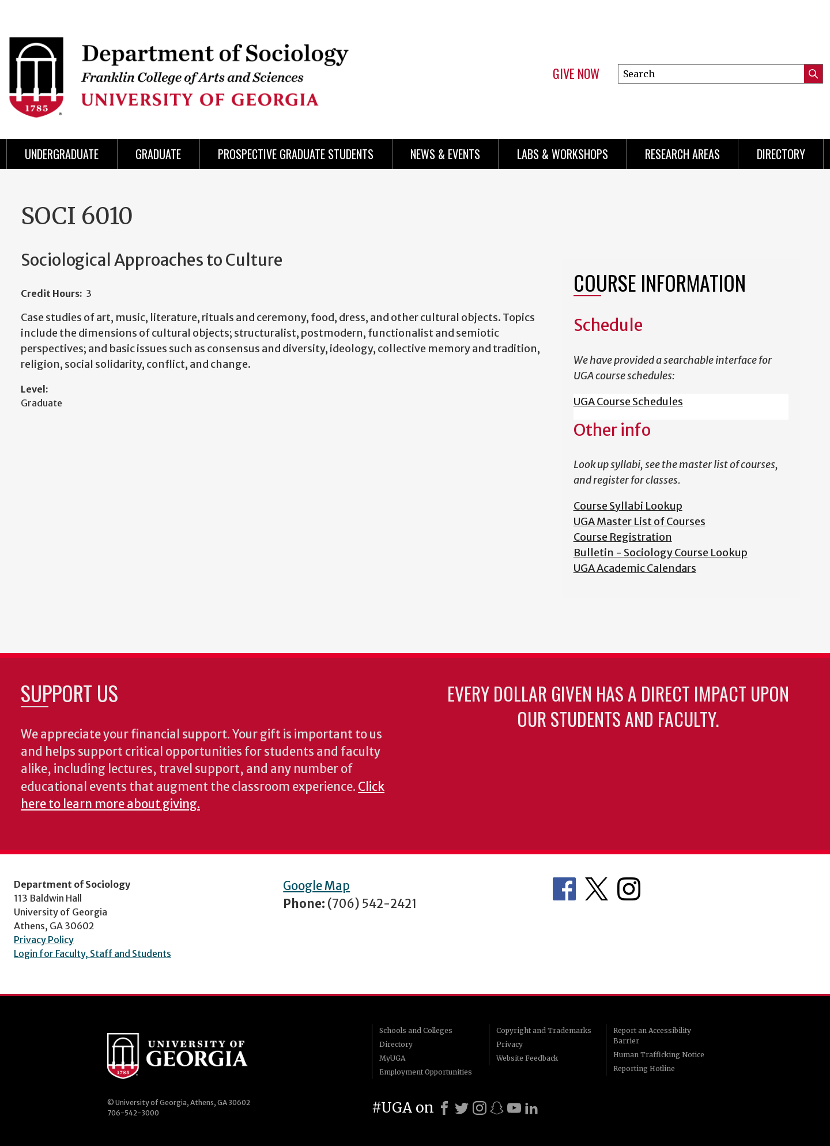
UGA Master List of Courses (639, 521)
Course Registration (623, 537)
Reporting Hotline (644, 1068)
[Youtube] (514, 1108)
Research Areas (682, 154)
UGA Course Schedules (628, 401)
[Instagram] (479, 1108)
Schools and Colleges (415, 1030)
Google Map (316, 886)
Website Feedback (527, 1058)
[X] (462, 1108)
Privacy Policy (44, 939)
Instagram (628, 888)
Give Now (576, 74)
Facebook (564, 888)
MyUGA (392, 1058)
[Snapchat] (497, 1108)
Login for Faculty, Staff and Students (92, 953)
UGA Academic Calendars (635, 568)
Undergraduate (62, 154)
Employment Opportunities (425, 1072)
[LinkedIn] (531, 1108)
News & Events (445, 154)
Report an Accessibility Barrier (652, 1035)
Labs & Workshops (562, 154)
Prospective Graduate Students (295, 154)
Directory (781, 154)
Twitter (596, 888)
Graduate (158, 154)
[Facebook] (444, 1108)
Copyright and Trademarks (543, 1030)
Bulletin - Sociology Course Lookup (661, 552)
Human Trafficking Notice (658, 1054)
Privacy (509, 1044)
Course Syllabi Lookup (628, 505)
